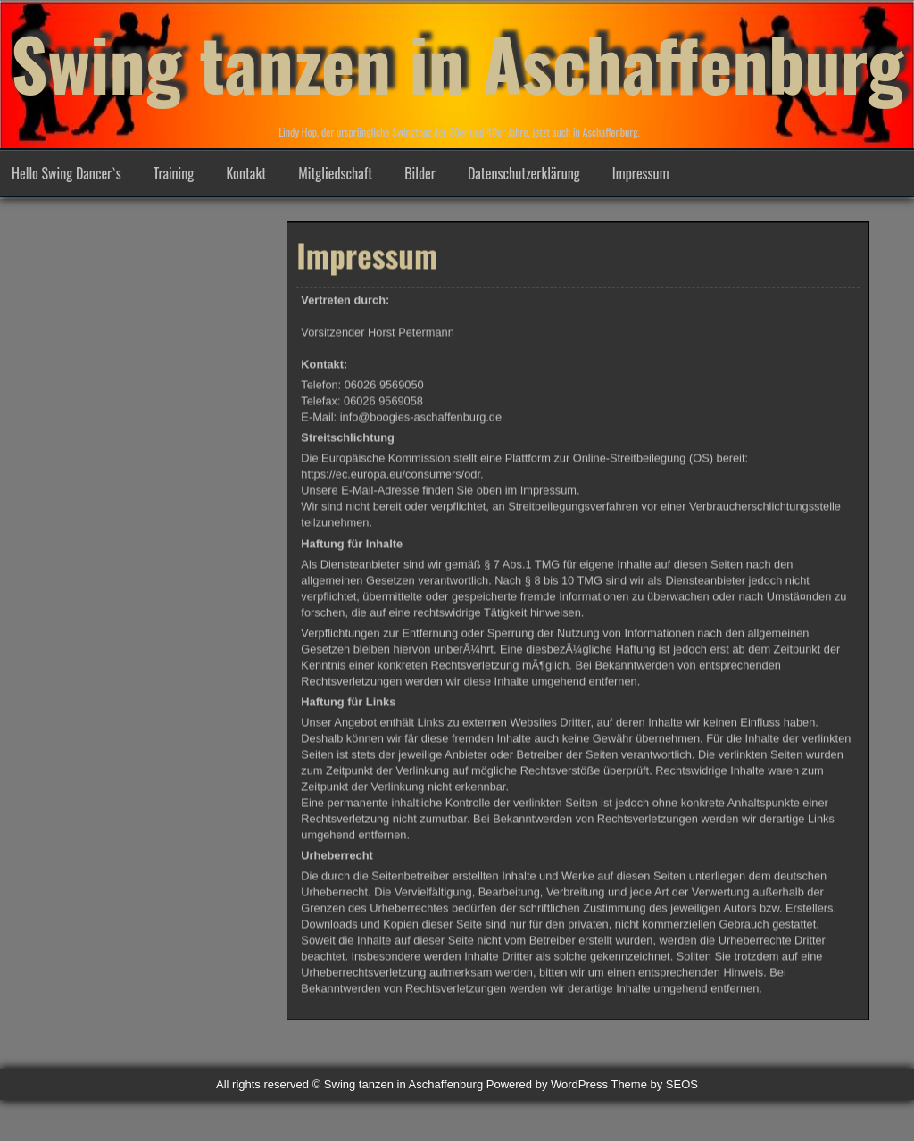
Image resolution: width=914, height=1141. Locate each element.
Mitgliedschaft (335, 173)
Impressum (640, 173)
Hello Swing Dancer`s (66, 173)
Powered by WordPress (547, 1084)
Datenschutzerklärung (524, 173)
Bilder (420, 173)
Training (174, 173)
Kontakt (246, 173)
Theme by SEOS (654, 1084)
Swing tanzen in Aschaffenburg (457, 62)
